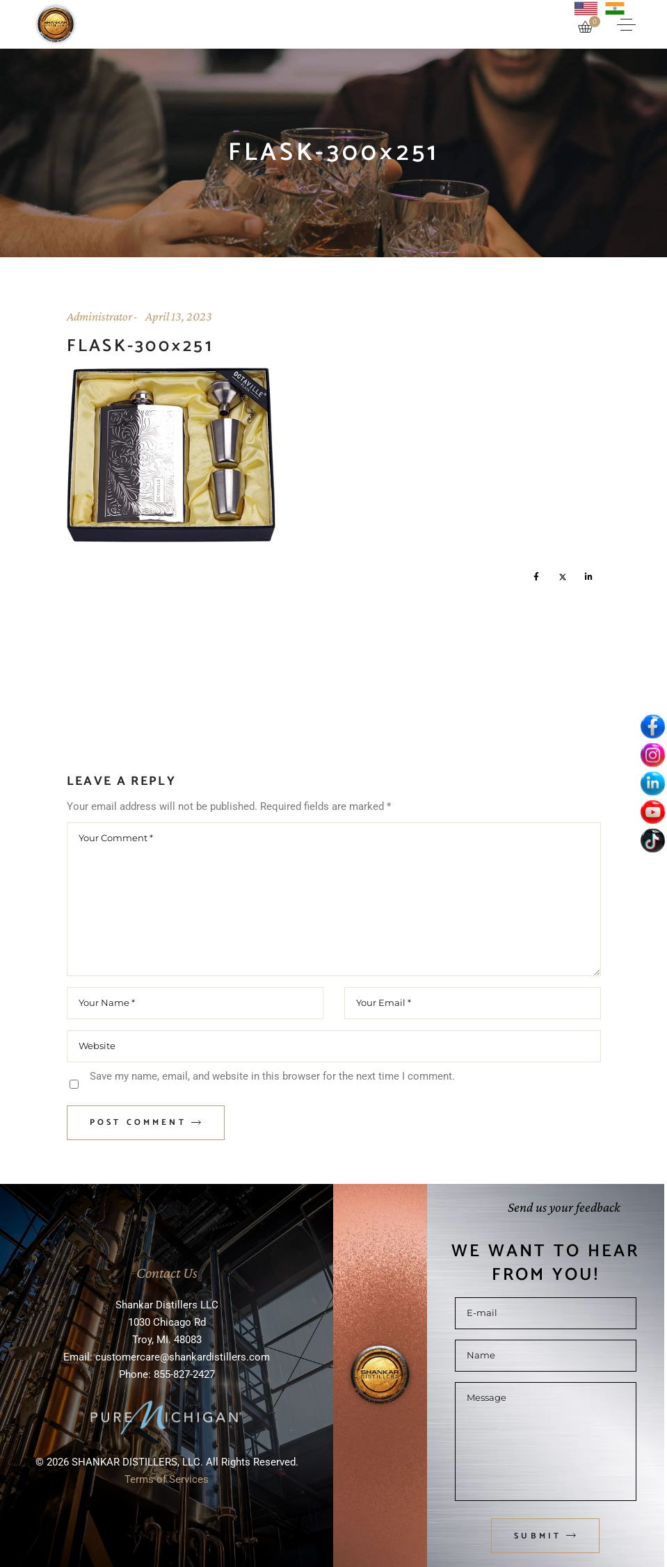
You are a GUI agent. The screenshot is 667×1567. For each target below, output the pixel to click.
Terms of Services (166, 1479)
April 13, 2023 (178, 316)
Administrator (99, 316)
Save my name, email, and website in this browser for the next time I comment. (272, 1076)
